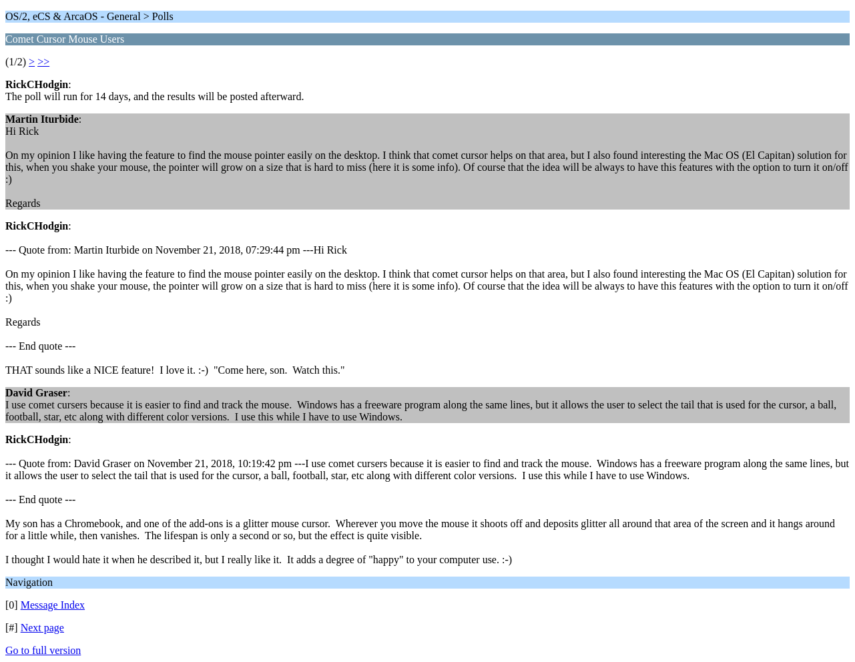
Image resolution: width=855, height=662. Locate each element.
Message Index (53, 605)
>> (43, 61)
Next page (42, 627)
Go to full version (43, 650)
